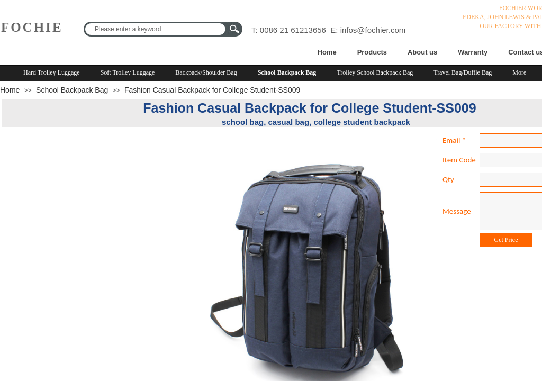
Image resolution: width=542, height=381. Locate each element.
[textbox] (156, 29)
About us (422, 52)
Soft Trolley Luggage (128, 72)
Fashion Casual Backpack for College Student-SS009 (212, 90)
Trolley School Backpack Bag (375, 72)
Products (372, 52)
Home (327, 52)
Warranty (472, 52)
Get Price (506, 239)
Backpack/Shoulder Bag (206, 72)
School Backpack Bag (287, 72)
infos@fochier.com (373, 29)
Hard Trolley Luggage (51, 72)
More (519, 72)
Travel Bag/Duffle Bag (462, 72)
